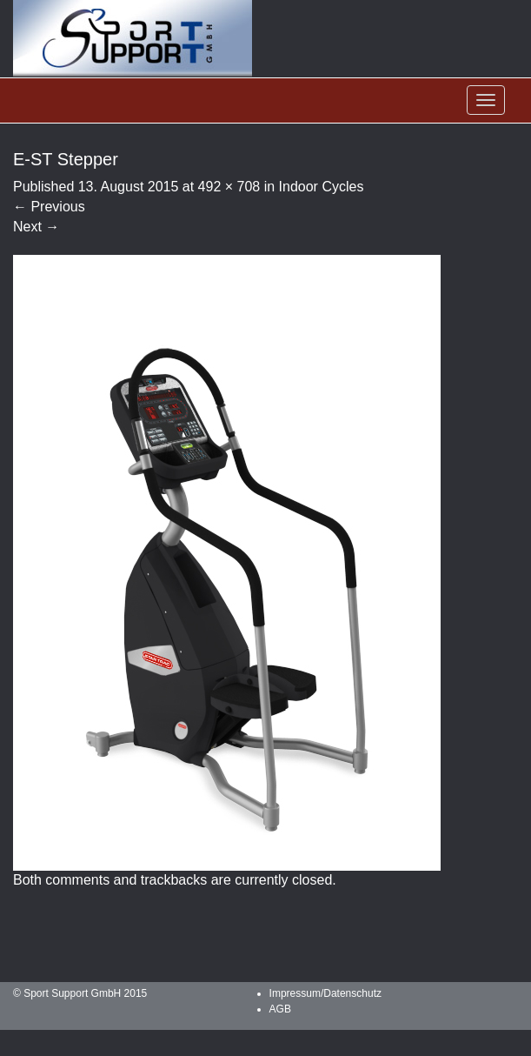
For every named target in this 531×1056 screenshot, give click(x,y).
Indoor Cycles (321, 186)
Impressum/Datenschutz (325, 993)
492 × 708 (229, 186)
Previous (49, 206)
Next (36, 226)
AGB (280, 1009)
